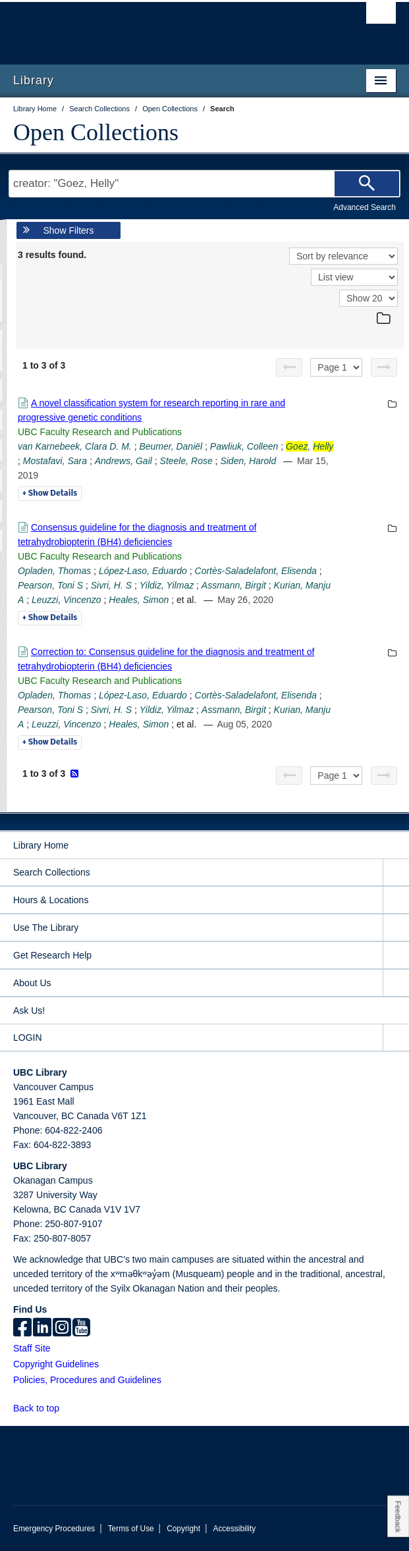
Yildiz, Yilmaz (167, 585)
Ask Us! (29, 1010)
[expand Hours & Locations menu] (396, 900)
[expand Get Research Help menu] (396, 955)
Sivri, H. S (111, 585)
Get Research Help (52, 955)
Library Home (40, 845)
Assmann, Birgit (234, 585)
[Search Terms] (204, 183)
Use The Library (45, 927)
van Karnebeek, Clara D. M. (75, 446)
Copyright (183, 1528)
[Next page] (384, 367)
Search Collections (51, 872)
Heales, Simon (139, 599)
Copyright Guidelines (56, 1364)
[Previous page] (289, 367)
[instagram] (62, 1328)
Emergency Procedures (54, 1528)
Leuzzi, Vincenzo (66, 599)
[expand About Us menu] (396, 983)
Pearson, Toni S (50, 585)
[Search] (367, 184)
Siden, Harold (248, 461)
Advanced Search (364, 207)
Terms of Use (131, 1528)
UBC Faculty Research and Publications (100, 432)
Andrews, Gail (123, 461)
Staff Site (32, 1348)
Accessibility (234, 1528)
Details (49, 494)
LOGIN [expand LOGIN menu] (27, 1037)
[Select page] (336, 367)
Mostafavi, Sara (55, 461)
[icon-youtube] (81, 1328)
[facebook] (22, 1328)
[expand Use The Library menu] (396, 927)
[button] (67, 1408)
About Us (32, 983)
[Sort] (343, 256)
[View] (354, 277)
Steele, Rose (186, 461)
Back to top (42, 1408)
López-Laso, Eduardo (143, 570)
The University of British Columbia (147, 27)
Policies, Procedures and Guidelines (87, 1380)
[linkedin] (42, 1328)
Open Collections (95, 132)
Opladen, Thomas (54, 570)
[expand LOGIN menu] (396, 1037)
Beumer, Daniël (170, 446)
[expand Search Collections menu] (396, 872)
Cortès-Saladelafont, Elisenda (256, 570)
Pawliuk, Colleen (244, 446)
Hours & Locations (50, 900)
